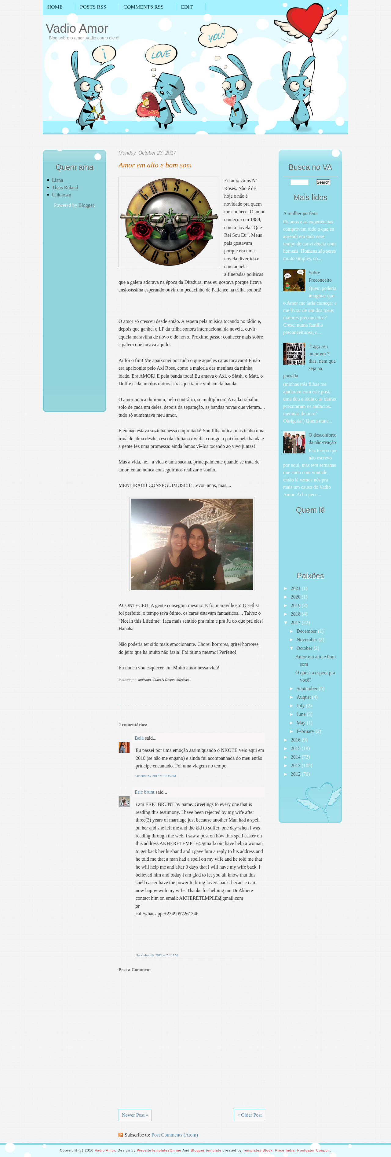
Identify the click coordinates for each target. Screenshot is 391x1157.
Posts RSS (93, 7)
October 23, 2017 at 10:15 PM (156, 776)
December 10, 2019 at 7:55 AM (157, 955)
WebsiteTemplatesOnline (159, 1150)
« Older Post (249, 1115)
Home (55, 7)
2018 (296, 614)
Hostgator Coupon (313, 1150)
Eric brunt (144, 792)
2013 (296, 765)
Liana (57, 180)
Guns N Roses (164, 680)
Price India (285, 1150)
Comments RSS (144, 7)
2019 (296, 605)
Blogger (86, 205)
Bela (139, 738)
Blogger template (206, 1150)
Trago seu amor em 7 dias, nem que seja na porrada (309, 361)
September (308, 688)
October (305, 648)
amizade (144, 680)
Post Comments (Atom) (175, 1134)
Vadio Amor (77, 28)
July (301, 705)
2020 (296, 596)
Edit (187, 7)
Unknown (61, 194)
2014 (296, 757)
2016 (296, 739)
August (304, 697)
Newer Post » (135, 1115)
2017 (296, 622)
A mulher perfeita (300, 213)
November (308, 639)
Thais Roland (65, 187)
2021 (296, 588)
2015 (296, 748)
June (302, 714)
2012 (296, 774)
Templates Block (258, 1150)
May (302, 722)
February (306, 731)
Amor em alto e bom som (155, 165)
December (307, 631)
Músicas (183, 680)
